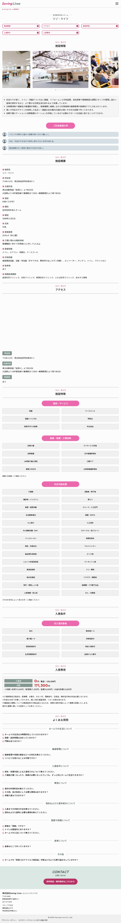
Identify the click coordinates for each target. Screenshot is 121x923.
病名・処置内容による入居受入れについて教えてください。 (30, 771)
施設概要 (7, 26)
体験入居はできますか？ (15, 795)
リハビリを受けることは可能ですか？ (21, 758)
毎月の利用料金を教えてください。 (20, 788)
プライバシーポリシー (9, 920)
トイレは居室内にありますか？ (18, 829)
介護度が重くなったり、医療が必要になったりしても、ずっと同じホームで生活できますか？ (44, 775)
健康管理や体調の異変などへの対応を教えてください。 (28, 754)
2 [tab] (58, 90)
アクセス (46, 26)
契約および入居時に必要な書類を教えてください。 (26, 812)
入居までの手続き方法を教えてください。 (23, 808)
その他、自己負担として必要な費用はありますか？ (26, 792)
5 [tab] (65, 90)
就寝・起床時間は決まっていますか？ (21, 737)
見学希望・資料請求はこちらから (60, 881)
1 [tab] (56, 90)
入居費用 (46, 32)
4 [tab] (63, 90)
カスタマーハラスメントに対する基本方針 (33, 920)
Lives (16, 3)
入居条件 (7, 32)
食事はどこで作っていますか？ (18, 846)
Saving (7, 3)
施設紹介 (16, 9)
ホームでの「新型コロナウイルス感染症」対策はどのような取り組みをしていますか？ (41, 859)
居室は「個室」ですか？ (15, 825)
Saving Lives (7, 9)
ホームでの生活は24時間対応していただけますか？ (26, 734)
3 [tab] (60, 90)
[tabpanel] (60, 69)
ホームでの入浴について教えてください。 (23, 832)
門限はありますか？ (13, 741)
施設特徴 (86, 26)
